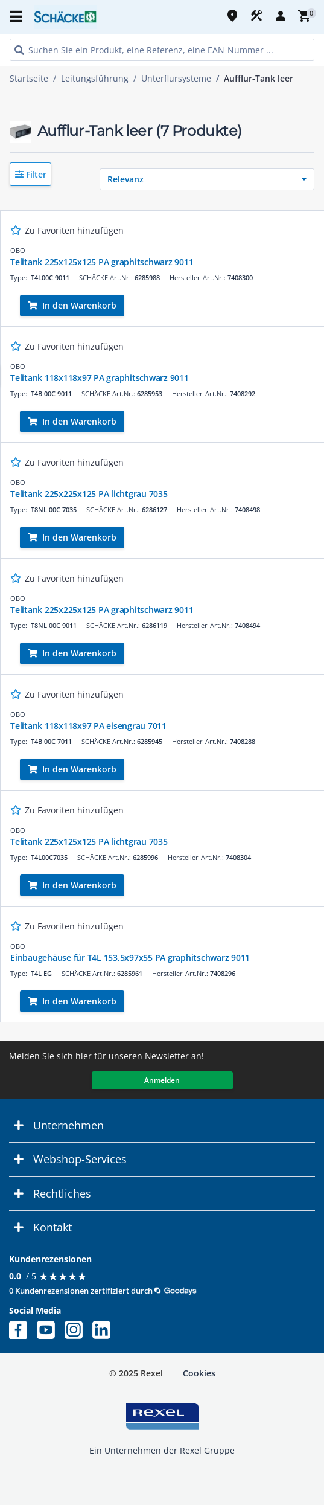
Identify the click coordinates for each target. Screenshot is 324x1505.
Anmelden (162, 1080)
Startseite (29, 78)
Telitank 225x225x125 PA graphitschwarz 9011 (101, 609)
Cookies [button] (199, 1373)
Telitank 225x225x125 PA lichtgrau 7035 (89, 493)
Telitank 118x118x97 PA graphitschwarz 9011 (99, 377)
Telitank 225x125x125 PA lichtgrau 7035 (89, 841)
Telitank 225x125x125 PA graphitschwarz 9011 (101, 262)
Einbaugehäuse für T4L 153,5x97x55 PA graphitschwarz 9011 (130, 957)
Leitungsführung (95, 78)
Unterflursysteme (176, 78)
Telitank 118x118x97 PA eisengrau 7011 (88, 725)
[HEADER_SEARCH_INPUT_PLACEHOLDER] (162, 50)
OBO (17, 250)
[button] (30, 174)
